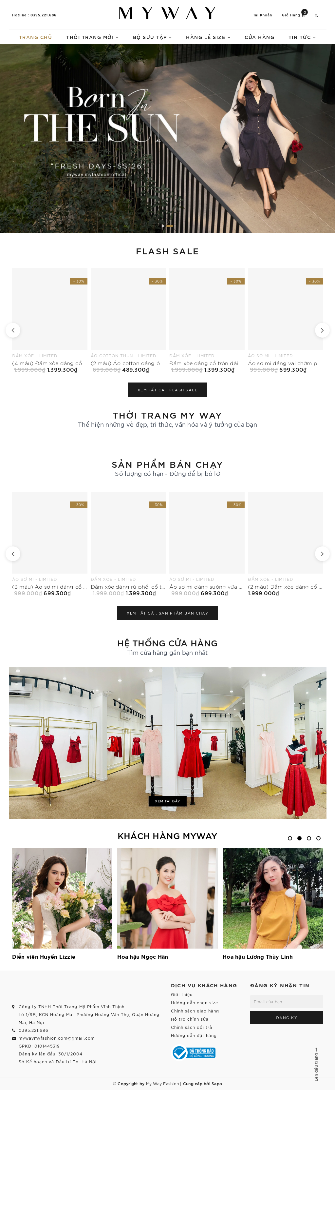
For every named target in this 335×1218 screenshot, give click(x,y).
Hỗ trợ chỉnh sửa (190, 1018)
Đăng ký (287, 1017)
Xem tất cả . (168, 389)
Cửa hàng (259, 37)
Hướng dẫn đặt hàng (194, 1035)
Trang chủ (35, 37)
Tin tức (302, 37)
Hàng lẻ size (208, 37)
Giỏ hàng (295, 14)
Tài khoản (262, 15)
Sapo (217, 1083)
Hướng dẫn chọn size (194, 1002)
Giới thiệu (182, 994)
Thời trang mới (92, 37)
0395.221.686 (43, 14)
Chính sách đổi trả (191, 1027)
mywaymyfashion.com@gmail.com (57, 1037)
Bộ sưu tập (152, 37)
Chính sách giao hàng (195, 1010)
